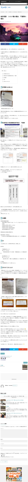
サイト (2, 448)
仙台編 (2, 365)
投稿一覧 (14, 385)
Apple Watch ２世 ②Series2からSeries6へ (14, 413)
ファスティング (9, 356)
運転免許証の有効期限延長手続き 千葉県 (9, 75)
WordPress (7, 21)
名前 (2, 439)
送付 (3, 79)
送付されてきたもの (6, 81)
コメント (2, 428)
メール (2, 443)
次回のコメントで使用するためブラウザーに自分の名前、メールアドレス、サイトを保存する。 (14, 454)
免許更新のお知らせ (6, 74)
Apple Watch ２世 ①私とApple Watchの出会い (15, 400)
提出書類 (4, 77)
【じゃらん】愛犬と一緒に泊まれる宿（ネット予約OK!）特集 (14, 396)
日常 (10, 21)
